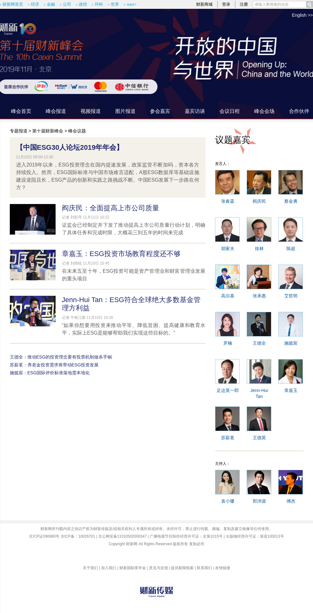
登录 (226, 4)
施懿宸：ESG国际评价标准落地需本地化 (50, 372)
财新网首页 (13, 4)
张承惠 (259, 295)
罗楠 (227, 343)
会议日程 (230, 111)
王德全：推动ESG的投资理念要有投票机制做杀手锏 (61, 356)
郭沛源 (259, 501)
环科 (99, 4)
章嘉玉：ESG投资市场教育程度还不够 (121, 254)
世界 (115, 4)
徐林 (259, 248)
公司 (67, 4)
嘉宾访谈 (195, 111)
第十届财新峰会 (47, 130)
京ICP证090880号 (44, 536)
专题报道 (18, 130)
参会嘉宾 (160, 111)
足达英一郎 (228, 390)
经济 (35, 4)
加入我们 (108, 568)
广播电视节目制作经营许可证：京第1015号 (186, 536)
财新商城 (204, 4)
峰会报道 (56, 111)
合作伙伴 (299, 111)
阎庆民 (259, 201)
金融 (51, 4)
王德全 (259, 343)
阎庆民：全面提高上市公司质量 (110, 208)
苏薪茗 (227, 437)
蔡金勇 (291, 201)
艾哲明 (291, 295)
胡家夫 (227, 248)
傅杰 (290, 501)
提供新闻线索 (182, 568)
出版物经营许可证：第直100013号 (255, 536)
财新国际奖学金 (132, 568)
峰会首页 (21, 111)
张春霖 (227, 201)
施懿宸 (291, 343)
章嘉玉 (291, 390)
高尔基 (227, 295)
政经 (83, 4)
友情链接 (222, 568)
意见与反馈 (158, 568)
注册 (244, 4)
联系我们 (204, 568)
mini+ (131, 4)
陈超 (290, 248)
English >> (302, 15)
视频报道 (91, 111)
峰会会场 (264, 111)
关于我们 (90, 568)
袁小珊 (227, 501)
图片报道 (125, 111)
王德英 (259, 437)
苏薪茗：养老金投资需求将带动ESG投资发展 (54, 364)
